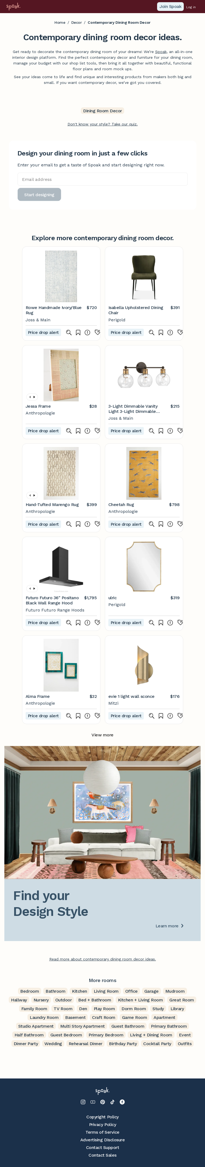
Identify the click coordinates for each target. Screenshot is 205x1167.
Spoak (161, 51)
